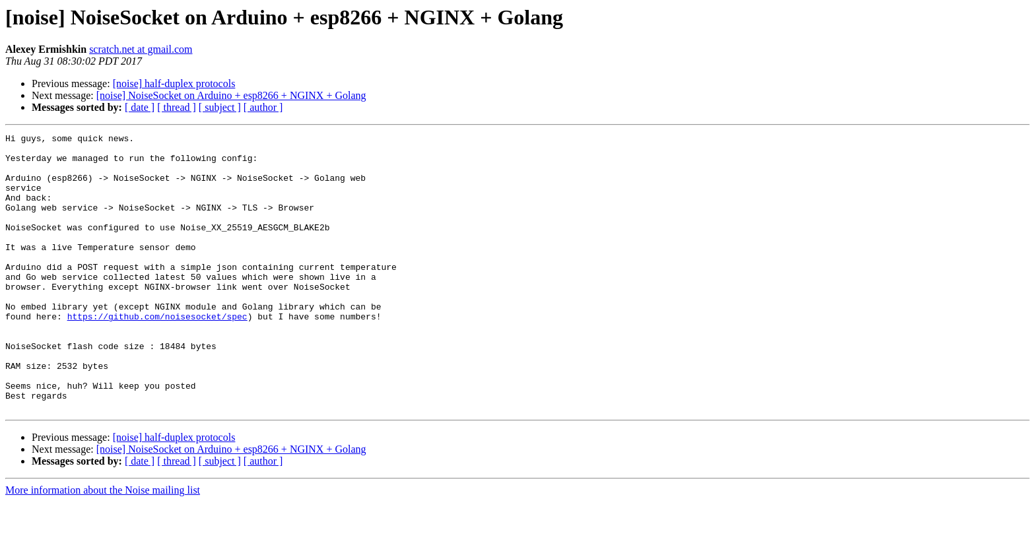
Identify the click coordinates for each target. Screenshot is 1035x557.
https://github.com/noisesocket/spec (157, 354)
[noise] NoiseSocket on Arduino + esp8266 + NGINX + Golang (231, 95)
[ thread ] (176, 107)
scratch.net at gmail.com (140, 49)
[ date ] (139, 107)
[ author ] (263, 107)
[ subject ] (220, 107)
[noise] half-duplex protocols (174, 83)
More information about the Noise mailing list (102, 545)
